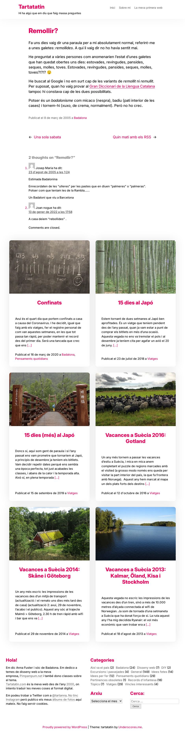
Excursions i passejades (107, 672)
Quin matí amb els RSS (132, 137)
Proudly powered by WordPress (65, 727)
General (136, 672)
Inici (112, 7)
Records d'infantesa (142, 680)
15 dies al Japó (135, 303)
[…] (29, 345)
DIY (163, 667)
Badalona (80, 118)
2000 (70, 684)
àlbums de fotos (63, 699)
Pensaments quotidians (31, 359)
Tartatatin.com (16, 684)
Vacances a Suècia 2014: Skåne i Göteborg (49, 572)
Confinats (49, 303)
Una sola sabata (47, 137)
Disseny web (146, 667)
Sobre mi (124, 7)
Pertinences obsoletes (106, 680)
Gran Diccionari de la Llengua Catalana (122, 86)
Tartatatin (32, 6)
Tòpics (95, 684)
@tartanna (59, 695)
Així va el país (99, 667)
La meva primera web (148, 7)
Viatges (152, 359)
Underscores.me (130, 727)
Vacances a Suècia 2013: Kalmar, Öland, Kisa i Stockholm (135, 575)
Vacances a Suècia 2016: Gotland (135, 438)
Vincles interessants (139, 684)
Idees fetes (159, 672)
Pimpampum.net (31, 676)
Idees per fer (99, 676)
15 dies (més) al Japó (49, 435)
